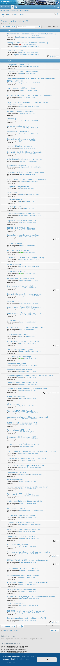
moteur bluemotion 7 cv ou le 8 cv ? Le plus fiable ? (27, 484)
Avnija (21, 285)
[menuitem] (46, 7)
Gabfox (21, 341)
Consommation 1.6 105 (16, 470)
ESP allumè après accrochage (19, 354)
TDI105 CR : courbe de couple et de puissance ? (26, 608)
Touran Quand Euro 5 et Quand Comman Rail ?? (26, 615)
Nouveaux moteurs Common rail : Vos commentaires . (29, 549)
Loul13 (21, 151)
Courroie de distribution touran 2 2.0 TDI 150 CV (26, 456)
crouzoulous (22, 264)
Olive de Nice (23, 596)
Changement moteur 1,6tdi (18, 62)
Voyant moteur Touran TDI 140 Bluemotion (24, 304)
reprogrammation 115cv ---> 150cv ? (21, 85)
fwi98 (20, 227)
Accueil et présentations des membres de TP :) (27, 44)
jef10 (20, 42)
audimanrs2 (22, 118)
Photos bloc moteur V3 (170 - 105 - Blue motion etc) (28, 580)
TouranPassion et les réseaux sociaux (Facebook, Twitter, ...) (31, 31)
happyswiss (22, 603)
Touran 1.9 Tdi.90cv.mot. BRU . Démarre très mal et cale (30, 93)
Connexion (15, 10)
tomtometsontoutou (24, 507)
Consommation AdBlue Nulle (18, 129)
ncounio (21, 333)
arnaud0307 (22, 567)
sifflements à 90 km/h (16, 506)
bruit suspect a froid (15, 477)
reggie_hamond (23, 213)
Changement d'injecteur (16, 162)
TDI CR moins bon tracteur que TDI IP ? (23, 420)
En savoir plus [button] (10, 662)
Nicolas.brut (22, 451)
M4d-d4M (22, 178)
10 (52, 390)
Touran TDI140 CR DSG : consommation (23, 339)
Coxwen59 (22, 131)
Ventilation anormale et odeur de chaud (23, 573)
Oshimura (22, 410)
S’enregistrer (25, 10)
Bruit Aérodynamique (16, 601)
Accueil (7, 7)
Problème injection (14, 240)
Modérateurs (12, 21)
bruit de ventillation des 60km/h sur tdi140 (24, 498)
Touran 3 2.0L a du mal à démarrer (21, 276)
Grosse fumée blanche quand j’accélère (23, 232)
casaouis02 (22, 493)
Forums (13, 7)
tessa (20, 529)
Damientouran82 (24, 349)
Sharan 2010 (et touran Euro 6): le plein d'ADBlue (27, 386)
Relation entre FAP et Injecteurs (20, 491)
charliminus (22, 278)
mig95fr (21, 220)
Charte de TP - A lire (15, 48)
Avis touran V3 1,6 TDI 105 (17, 542)
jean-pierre (22, 536)
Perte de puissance (14, 204)
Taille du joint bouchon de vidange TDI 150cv (25, 156)
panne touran (12, 317)
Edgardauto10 (23, 80)
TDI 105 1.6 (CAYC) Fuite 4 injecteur (21, 225)
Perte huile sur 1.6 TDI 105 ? (18, 427)
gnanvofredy (22, 33)
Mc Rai (21, 479)
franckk (21, 396)
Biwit (20, 186)
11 (55, 390)
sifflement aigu (13, 401)
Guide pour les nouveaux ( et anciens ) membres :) (27, 40)
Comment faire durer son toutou (20, 520)
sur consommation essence (18, 123)
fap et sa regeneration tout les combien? (23, 211)
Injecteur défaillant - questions (19, 143)
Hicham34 (22, 382)
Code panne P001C (14, 197)
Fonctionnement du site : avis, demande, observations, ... (30, 35)
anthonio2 (22, 125)
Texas (21, 111)
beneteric (22, 363)
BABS (21, 559)
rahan (21, 145)
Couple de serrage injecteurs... (19, 184)
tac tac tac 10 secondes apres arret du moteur (25, 463)
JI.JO (20, 94)
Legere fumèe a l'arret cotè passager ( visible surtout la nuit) (31, 449)
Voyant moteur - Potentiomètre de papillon (24, 310)
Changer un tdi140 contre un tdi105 (21, 434)
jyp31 (20, 138)
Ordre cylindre (13, 298)
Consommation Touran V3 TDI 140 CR (22, 566)
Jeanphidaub (23, 64)
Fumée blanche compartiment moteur (22, 69)
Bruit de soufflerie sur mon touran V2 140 (24, 527)
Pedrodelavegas (24, 472)
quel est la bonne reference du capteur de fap (25, 255)
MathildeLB (22, 104)
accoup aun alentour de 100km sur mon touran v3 (27, 414)
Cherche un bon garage (16, 361)
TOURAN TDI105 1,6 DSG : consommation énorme (27, 557)
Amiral (21, 515)
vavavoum (22, 436)
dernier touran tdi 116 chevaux (19, 367)
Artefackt (21, 422)
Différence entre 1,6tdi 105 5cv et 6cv (22, 380)
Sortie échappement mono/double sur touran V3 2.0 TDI (30, 373)
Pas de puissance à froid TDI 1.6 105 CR (23, 441)
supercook (22, 50)
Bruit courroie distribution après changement (25, 170)
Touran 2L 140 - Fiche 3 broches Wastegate (24, 149)
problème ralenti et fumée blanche (21, 513)
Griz (20, 171)
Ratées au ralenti (14, 262)
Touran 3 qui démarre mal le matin (21, 136)
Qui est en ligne (8, 633)
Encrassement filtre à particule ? (20, 283)
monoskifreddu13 (24, 522)
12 (57, 390)
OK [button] (47, 660)
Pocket (21, 319)
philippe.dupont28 (24, 164)
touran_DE (22, 293)
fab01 (21, 249)
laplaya (21, 242)
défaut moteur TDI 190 (16, 269)
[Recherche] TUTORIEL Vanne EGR (21, 408)
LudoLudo (22, 551)
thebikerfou (22, 300)
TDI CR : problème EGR (16, 394)
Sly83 (21, 403)
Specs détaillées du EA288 (17, 332)
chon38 (21, 375)
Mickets (21, 234)
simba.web (22, 306)
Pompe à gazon (13, 116)
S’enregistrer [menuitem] (59, 7)
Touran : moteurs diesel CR (14, 18)
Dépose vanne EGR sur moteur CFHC (22, 218)
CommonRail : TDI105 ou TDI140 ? (21, 534)
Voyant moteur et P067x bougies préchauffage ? (26, 177)
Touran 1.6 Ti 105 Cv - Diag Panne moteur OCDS (26, 325)
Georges (21, 87)
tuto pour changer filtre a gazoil (20, 347)
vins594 (21, 416)
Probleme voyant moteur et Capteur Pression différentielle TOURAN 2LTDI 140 (31, 77)
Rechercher (5, 10)
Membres (16, 7)
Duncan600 (22, 191)
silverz (21, 312)
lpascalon (22, 388)
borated (21, 369)
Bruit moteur (12, 190)
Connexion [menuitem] (55, 7)
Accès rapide (2, 7)
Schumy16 (22, 589)
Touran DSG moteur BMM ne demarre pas (24, 291)
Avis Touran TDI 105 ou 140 (18, 248)
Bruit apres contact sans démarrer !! (21, 587)
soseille (21, 71)
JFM (20, 206)
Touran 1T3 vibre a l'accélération (20, 109)
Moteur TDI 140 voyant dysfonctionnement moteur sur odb (31, 594)
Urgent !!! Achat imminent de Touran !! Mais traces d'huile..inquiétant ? (27, 101)
